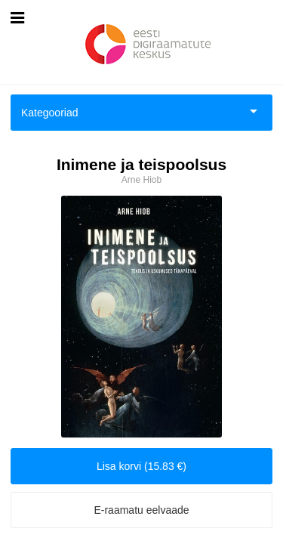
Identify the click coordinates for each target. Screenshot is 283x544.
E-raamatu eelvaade (141, 510)
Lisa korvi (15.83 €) (141, 466)
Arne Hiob (141, 180)
